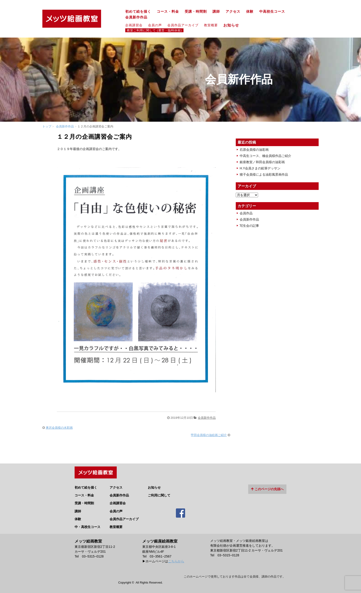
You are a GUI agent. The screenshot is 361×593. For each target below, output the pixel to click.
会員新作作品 (136, 17)
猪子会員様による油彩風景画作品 (264, 174)
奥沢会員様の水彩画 (59, 427)
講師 (216, 11)
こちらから (176, 559)
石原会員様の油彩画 (254, 149)
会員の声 (155, 25)
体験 (249, 11)
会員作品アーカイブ (182, 25)
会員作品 (246, 213)
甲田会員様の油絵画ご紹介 (209, 435)
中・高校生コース (87, 525)
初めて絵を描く (138, 11)
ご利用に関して (159, 494)
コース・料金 (168, 11)
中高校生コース (272, 11)
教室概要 (211, 25)
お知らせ (233, 25)
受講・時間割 (196, 11)
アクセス (233, 11)
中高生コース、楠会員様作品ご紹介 (265, 156)
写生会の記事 (249, 225)
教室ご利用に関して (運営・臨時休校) (154, 30)
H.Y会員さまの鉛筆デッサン (260, 168)
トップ (46, 126)
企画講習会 (134, 25)
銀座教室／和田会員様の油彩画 (262, 162)
